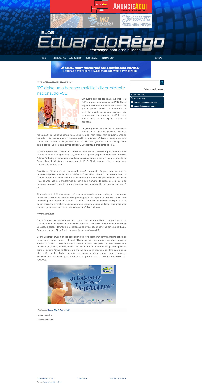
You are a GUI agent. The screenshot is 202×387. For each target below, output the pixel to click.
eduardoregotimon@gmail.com (145, 102)
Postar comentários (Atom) (52, 382)
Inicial (43, 58)
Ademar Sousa (59, 58)
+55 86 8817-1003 (140, 98)
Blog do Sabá (91, 58)
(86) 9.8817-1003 (139, 95)
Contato (158, 58)
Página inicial (82, 378)
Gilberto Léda (108, 58)
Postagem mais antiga (118, 378)
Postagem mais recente (46, 378)
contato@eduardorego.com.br (145, 106)
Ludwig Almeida (75, 58)
